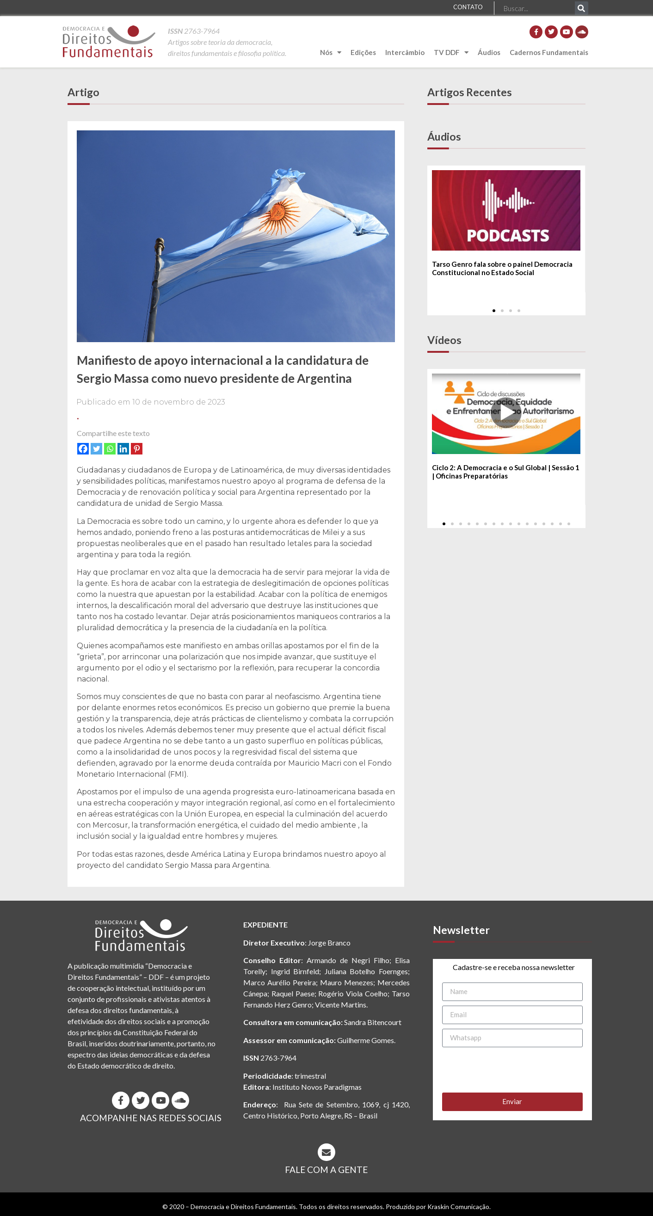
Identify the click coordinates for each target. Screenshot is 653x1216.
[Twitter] (96, 448)
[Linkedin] (123, 448)
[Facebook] (83, 448)
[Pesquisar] (581, 8)
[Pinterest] (136, 448)
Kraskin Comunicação (458, 1206)
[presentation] (512, 1070)
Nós (330, 52)
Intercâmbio (405, 52)
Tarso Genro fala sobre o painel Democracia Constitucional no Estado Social (502, 268)
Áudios (489, 52)
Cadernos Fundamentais (549, 52)
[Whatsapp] (110, 448)
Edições (363, 52)
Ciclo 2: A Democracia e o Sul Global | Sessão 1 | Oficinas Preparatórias (505, 472)
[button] (494, 310)
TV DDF (451, 52)
